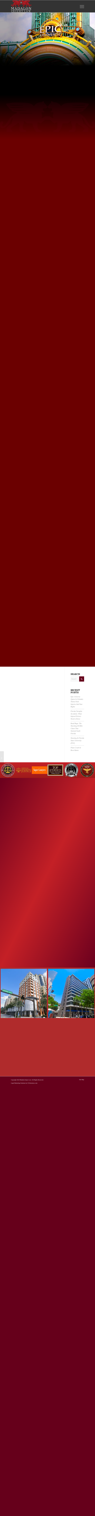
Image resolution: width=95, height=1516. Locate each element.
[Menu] (81, 6)
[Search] (77, 679)
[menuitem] (81, 6)
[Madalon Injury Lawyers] (21, 6)
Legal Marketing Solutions (18, 1083)
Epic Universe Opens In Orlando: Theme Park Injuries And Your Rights (77, 702)
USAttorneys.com (32, 1083)
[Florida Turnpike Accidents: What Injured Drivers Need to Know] (2, 758)
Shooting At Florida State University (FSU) (77, 740)
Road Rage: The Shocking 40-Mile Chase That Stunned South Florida (77, 728)
